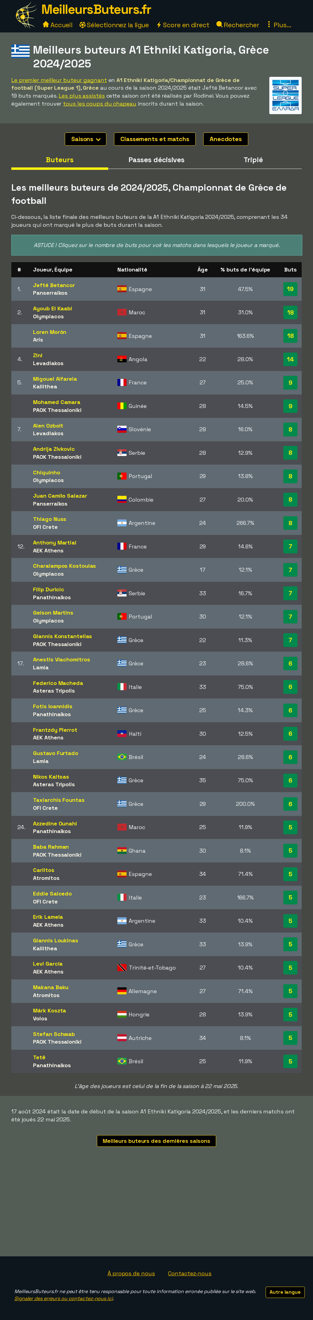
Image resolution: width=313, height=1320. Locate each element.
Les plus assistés (82, 95)
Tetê (39, 1057)
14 (290, 359)
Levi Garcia (48, 963)
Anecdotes (226, 139)
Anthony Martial (54, 542)
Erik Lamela (48, 916)
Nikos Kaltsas (51, 776)
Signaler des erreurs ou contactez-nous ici (63, 1298)
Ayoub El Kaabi (52, 308)
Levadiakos (48, 363)
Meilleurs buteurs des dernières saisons (156, 1140)
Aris (38, 339)
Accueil (57, 25)
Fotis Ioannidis (52, 706)
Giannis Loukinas (55, 940)
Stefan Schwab (54, 1034)
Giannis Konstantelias (62, 636)
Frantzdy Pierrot (55, 729)
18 (290, 312)
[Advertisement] (156, 1210)
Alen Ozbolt (48, 425)
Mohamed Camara (56, 402)
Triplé (253, 159)
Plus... (278, 25)
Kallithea (45, 386)
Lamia (41, 667)
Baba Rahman (51, 846)
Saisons (86, 139)
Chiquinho (46, 472)
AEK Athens (48, 550)
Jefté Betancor (54, 285)
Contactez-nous (190, 1273)
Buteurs (59, 159)
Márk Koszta (49, 1010)
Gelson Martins (53, 612)
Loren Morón (49, 331)
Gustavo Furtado (55, 753)
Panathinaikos (52, 597)
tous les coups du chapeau (99, 103)
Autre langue (285, 1292)
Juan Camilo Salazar (60, 495)
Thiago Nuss (49, 518)
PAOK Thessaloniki (57, 409)
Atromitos (46, 877)
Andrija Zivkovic (54, 448)
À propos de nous (131, 1273)
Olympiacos (48, 316)
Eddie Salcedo (52, 893)
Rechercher (237, 25)
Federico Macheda (58, 682)
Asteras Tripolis (54, 690)
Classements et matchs (154, 139)
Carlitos (43, 869)
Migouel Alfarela (55, 378)
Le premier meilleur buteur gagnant (59, 80)
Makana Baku (50, 987)
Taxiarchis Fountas (58, 799)
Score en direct (182, 25)
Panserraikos (50, 292)
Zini (37, 355)
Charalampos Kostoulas (64, 565)
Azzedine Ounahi (55, 823)
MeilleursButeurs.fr (96, 9)
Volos (40, 1018)
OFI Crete (45, 526)
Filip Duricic (48, 589)
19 (290, 289)
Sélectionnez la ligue (114, 25)
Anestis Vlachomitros (61, 659)
